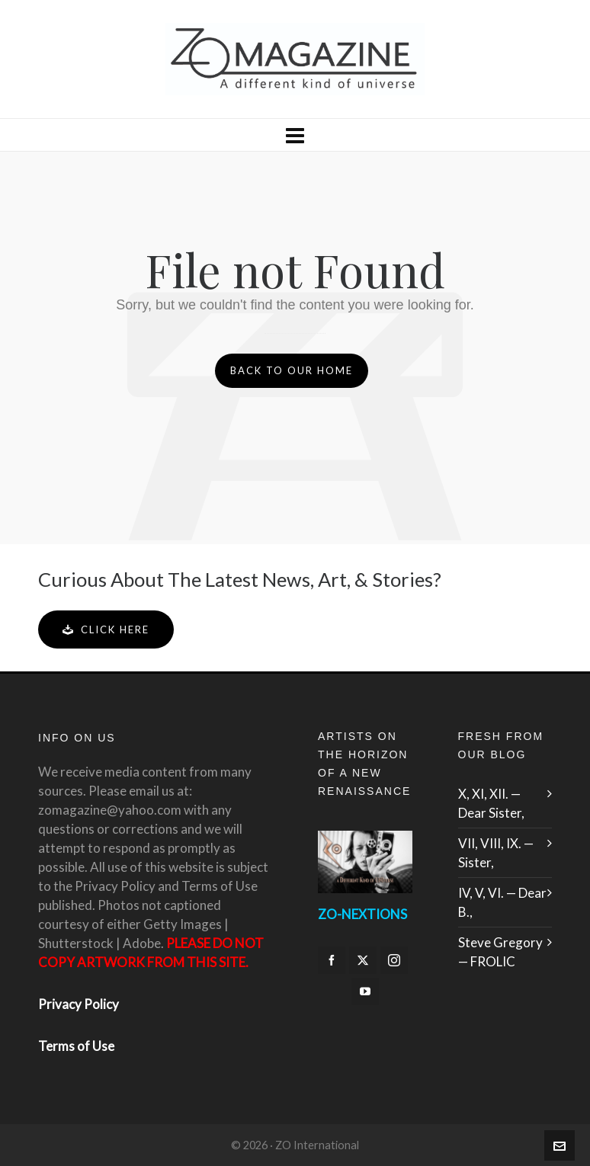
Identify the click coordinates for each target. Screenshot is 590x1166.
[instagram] (394, 960)
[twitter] (363, 960)
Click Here (106, 629)
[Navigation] (295, 135)
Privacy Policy (78, 1004)
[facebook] (331, 960)
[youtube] (365, 991)
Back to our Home (291, 370)
